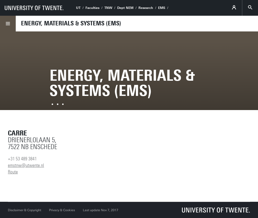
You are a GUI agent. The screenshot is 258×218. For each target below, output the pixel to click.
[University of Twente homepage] (34, 8)
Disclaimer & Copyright (24, 210)
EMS (161, 8)
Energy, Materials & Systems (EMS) (71, 23)
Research (145, 8)
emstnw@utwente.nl (26, 165)
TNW (108, 8)
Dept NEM (125, 8)
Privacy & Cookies (62, 210)
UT (78, 8)
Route (13, 172)
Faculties (92, 8)
